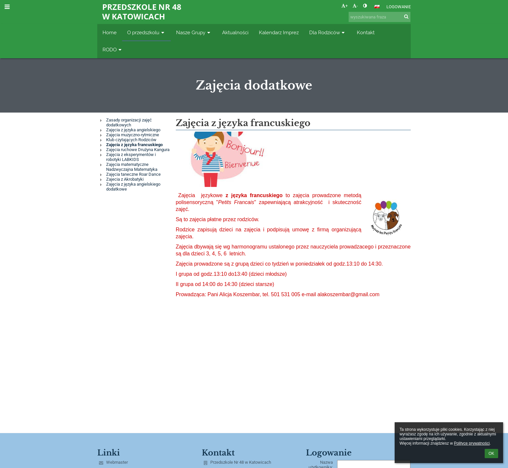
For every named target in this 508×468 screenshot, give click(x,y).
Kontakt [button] (366, 32)
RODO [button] (113, 49)
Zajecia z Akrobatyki (125, 179)
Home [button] (110, 32)
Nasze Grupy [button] (194, 32)
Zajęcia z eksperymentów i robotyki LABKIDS (131, 157)
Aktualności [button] (235, 32)
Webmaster (117, 462)
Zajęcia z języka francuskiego (134, 144)
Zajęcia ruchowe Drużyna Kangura (138, 149)
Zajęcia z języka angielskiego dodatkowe (133, 187)
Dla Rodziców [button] (327, 32)
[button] (377, 7)
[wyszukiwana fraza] (379, 17)
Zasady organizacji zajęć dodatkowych (129, 122)
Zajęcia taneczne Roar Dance (133, 174)
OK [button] (491, 453)
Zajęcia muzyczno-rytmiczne (132, 134)
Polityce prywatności (472, 443)
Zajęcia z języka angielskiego (133, 129)
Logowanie (398, 6)
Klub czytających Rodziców (131, 139)
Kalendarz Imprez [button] (279, 32)
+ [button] (344, 5)
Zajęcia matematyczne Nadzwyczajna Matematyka (131, 167)
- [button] (355, 5)
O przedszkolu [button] (146, 32)
